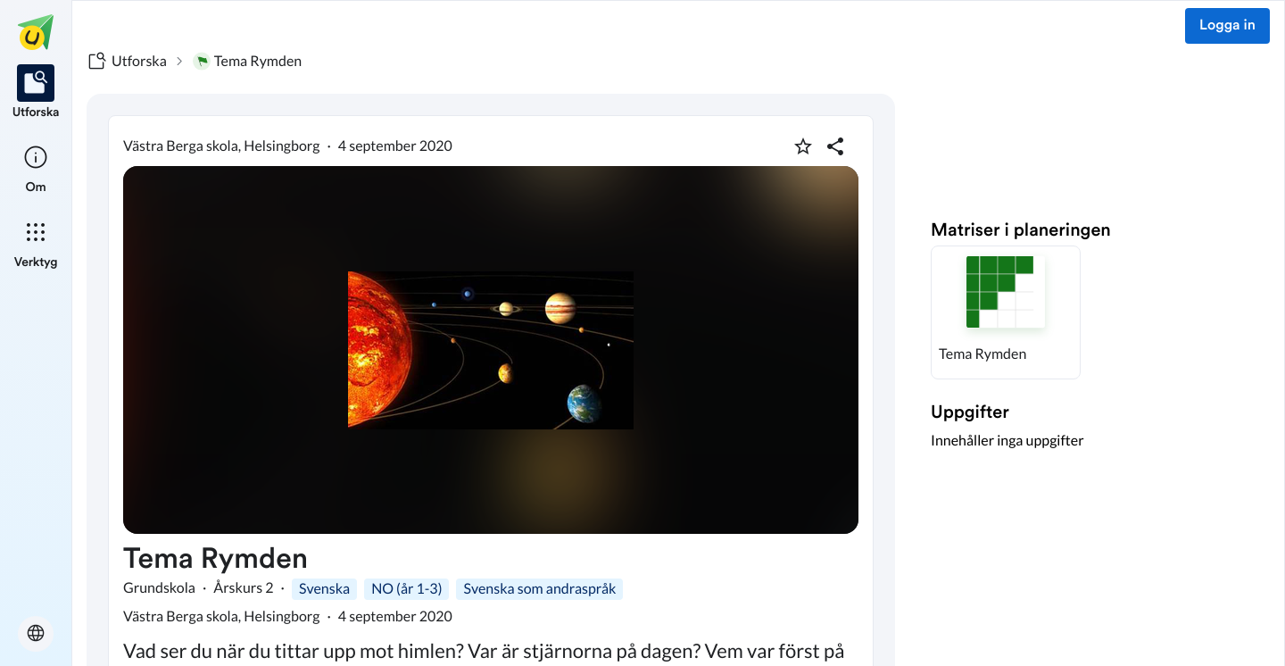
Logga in (1227, 26)
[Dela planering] (835, 146)
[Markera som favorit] (803, 146)
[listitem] (36, 92)
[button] (1006, 312)
